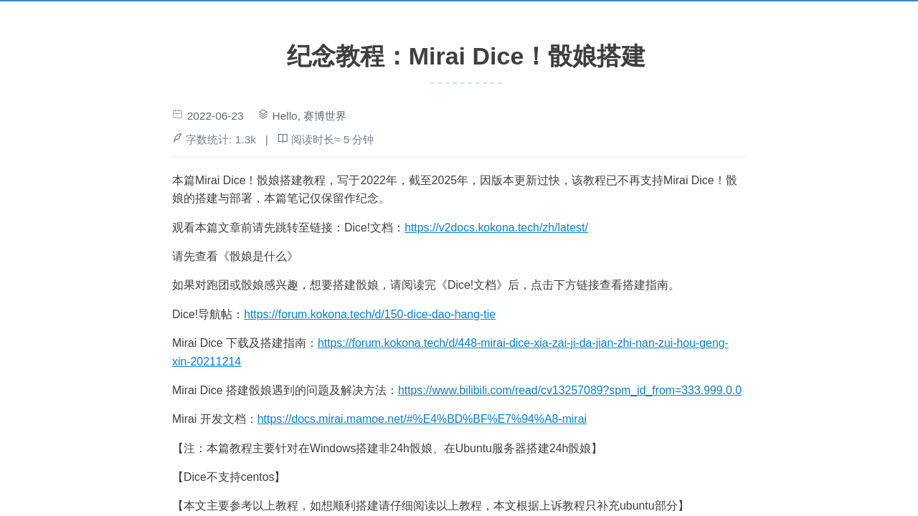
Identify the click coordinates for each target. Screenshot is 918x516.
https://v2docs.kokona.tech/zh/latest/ (496, 227)
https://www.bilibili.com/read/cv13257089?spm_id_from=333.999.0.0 (570, 390)
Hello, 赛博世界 (310, 116)
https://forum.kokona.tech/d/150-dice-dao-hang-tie (370, 314)
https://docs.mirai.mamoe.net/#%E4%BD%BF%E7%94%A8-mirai (422, 419)
